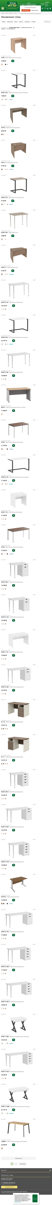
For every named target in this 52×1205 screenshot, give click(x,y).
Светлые (21, 21)
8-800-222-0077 (47, 4)
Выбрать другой (35, 10)
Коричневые (10, 21)
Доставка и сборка (31, 4)
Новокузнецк (24, 4)
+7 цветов (11, 169)
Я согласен (35, 1198)
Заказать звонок (43, 4)
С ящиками (27, 21)
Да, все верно (26, 10)
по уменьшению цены (26, 27)
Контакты (34, 5)
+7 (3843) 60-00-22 (8, 1183)
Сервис (28, 5)
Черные (3, 21)
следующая (22, 1164)
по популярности (10, 28)
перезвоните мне (9, 1187)
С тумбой (33, 21)
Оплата (28, 3)
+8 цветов (11, 449)
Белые (15, 21)
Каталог (3, 1170)
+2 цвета (11, 99)
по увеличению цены (14, 27)
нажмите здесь (17, 1201)
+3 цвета (11, 903)
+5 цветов (11, 1043)
